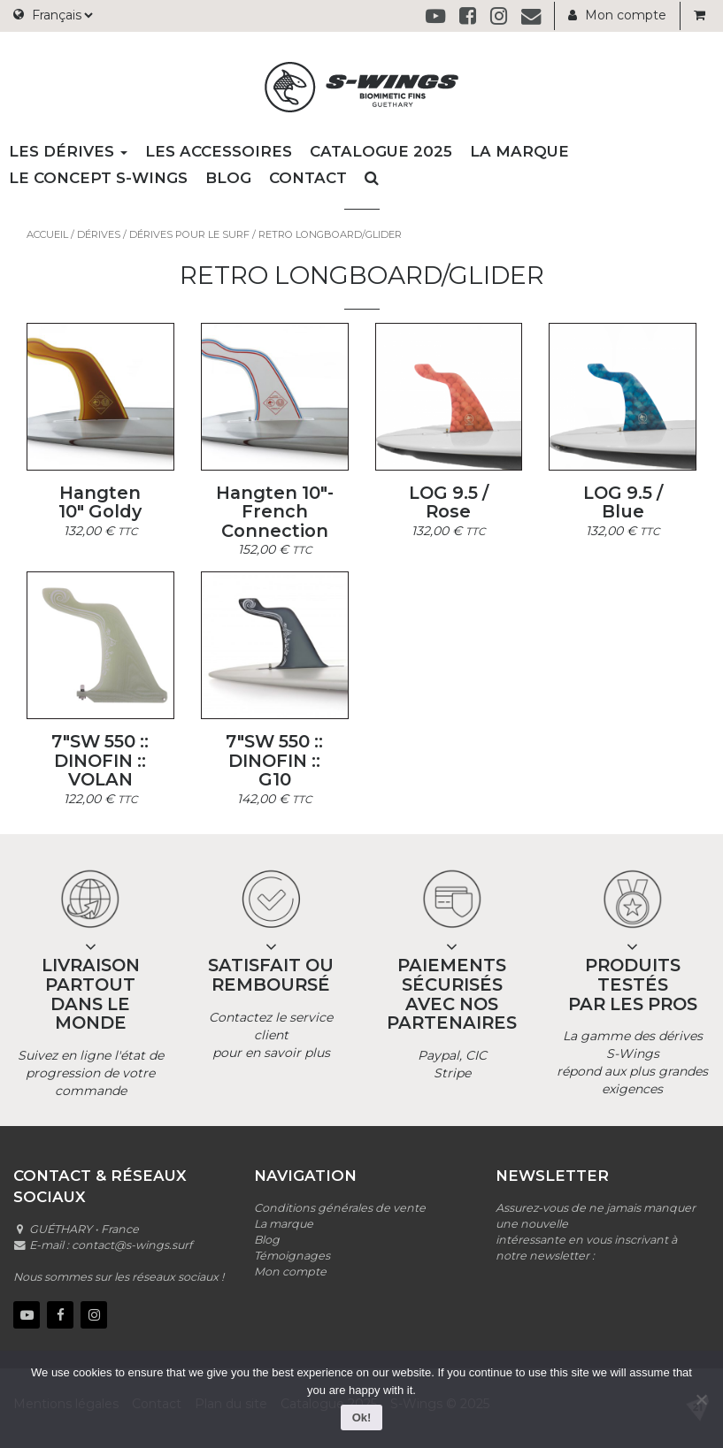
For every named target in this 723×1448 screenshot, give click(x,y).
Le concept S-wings (98, 178)
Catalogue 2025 (381, 151)
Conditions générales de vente (340, 1207)
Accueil (47, 234)
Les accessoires (218, 151)
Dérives (98, 234)
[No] (701, 1399)
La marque (519, 151)
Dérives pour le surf (189, 234)
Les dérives (68, 151)
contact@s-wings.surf (132, 1245)
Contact (308, 178)
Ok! (362, 1417)
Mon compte (617, 15)
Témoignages (292, 1255)
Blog (228, 178)
